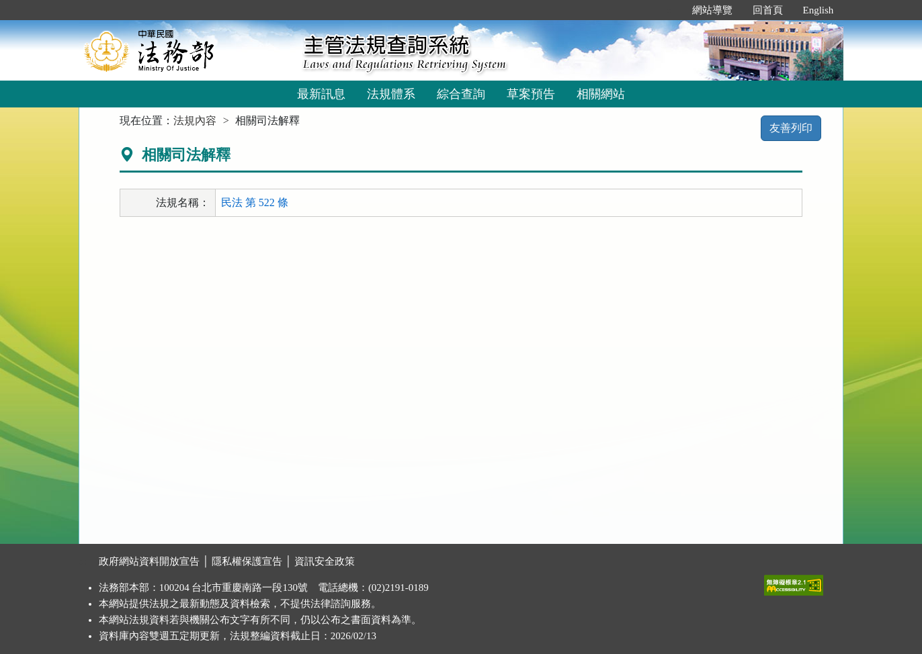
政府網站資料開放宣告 (149, 561)
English (818, 10)
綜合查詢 (461, 94)
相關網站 (601, 94)
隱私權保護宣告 (247, 561)
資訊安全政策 (324, 561)
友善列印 (790, 128)
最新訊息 (321, 94)
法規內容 (194, 120)
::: (667, 10)
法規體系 (391, 94)
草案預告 (531, 94)
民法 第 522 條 (254, 202)
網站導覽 (712, 10)
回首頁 (768, 10)
